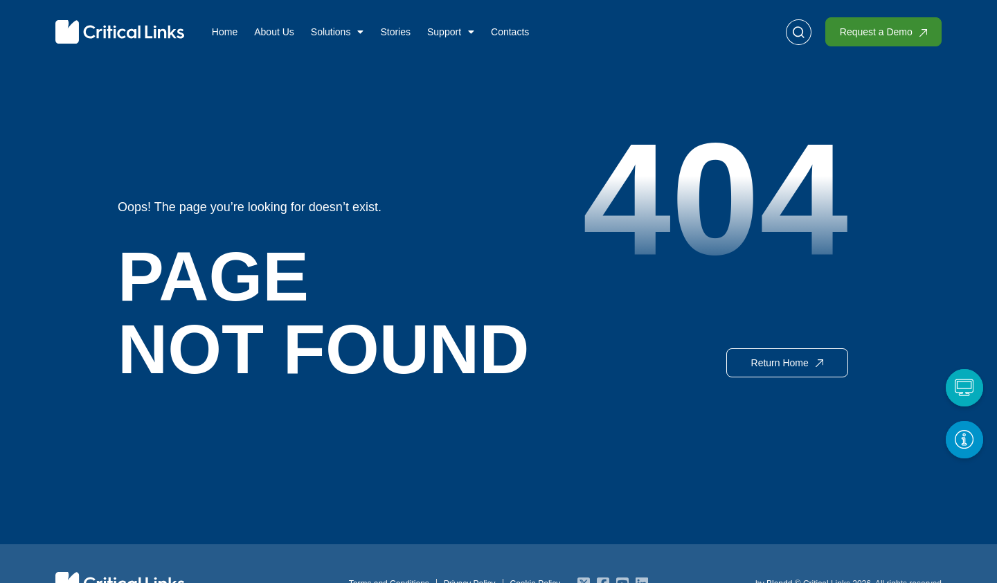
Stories (395, 31)
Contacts (510, 31)
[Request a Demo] (963, 387)
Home (224, 31)
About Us (274, 31)
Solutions (337, 32)
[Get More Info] (963, 439)
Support (450, 32)
